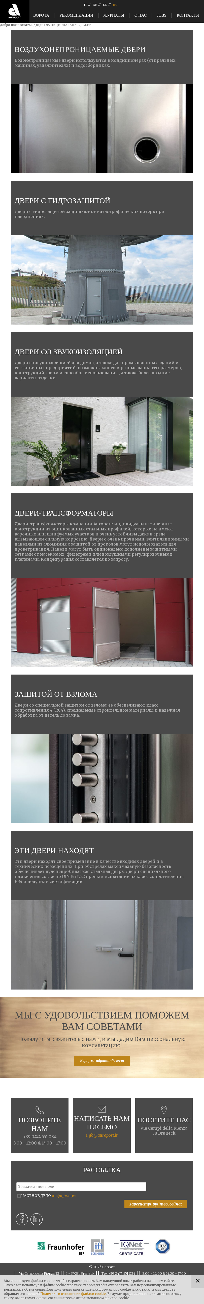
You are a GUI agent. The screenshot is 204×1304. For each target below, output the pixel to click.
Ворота (41, 15)
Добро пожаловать (15, 25)
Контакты (188, 15)
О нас (140, 15)
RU (115, 5)
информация (64, 1195)
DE (95, 5)
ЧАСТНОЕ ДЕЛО (49, 1195)
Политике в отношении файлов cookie (73, 1294)
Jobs (161, 15)
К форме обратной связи (102, 1061)
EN (105, 5)
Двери (38, 25)
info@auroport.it (102, 1135)
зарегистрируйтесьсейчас (155, 1203)
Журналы (114, 15)
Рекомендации (76, 15)
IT (85, 5)
